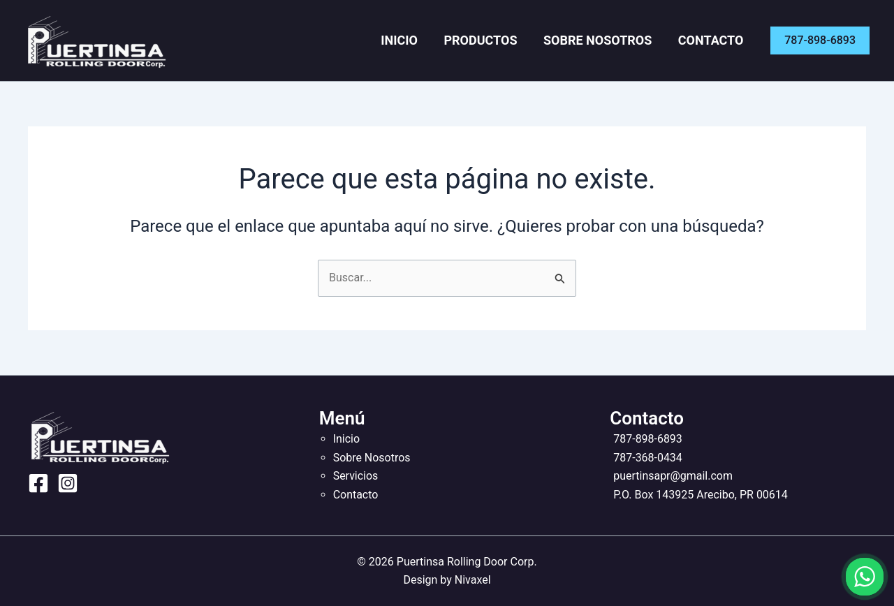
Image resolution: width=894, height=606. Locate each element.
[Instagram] (67, 483)
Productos (493, 40)
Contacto (714, 40)
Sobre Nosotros (605, 40)
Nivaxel (473, 579)
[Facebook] (38, 483)
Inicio (418, 40)
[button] (820, 40)
